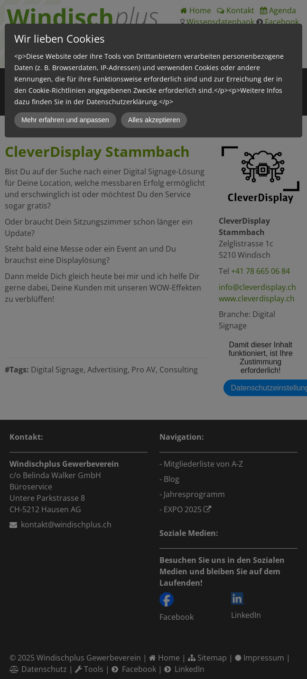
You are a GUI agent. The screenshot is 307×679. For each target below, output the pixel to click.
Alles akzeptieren (154, 120)
